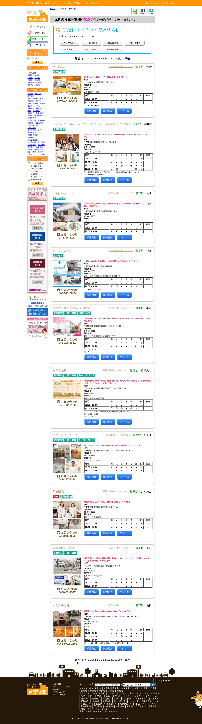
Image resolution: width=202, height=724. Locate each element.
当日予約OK (35, 171)
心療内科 (31, 101)
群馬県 (30, 78)
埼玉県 (37, 78)
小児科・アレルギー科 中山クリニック (77, 124)
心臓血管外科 (33, 135)
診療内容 (91, 111)
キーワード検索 (38, 45)
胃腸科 (30, 116)
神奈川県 (31, 83)
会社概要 (56, 684)
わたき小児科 (61, 605)
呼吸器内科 (38, 116)
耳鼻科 (42, 103)
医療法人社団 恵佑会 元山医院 (71, 308)
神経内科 (31, 123)
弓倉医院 (58, 491)
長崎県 (111, 691)
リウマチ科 (32, 128)
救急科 (40, 152)
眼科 (29, 103)
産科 (29, 111)
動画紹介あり (36, 180)
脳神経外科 (32, 145)
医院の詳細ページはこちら (121, 66)
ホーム (52, 9)
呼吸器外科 (32, 133)
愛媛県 (102, 691)
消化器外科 (32, 142)
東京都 (37, 80)
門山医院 (58, 66)
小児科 (129, 696)
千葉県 (30, 80)
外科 (39, 130)
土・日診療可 (36, 166)
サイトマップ (154, 3)
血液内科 (39, 123)
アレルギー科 (33, 125)
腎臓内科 (41, 120)
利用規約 (56, 689)
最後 (127, 58)
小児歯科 (31, 96)
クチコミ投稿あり (37, 163)
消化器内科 (32, 120)
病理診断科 (38, 150)
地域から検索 (37, 39)
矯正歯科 (37, 94)
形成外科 (41, 145)
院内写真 (107, 111)
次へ (120, 58)
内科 (41, 99)
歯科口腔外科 (33, 99)
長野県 (38, 83)
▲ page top (164, 680)
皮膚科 (35, 103)
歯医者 (30, 94)
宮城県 (120, 691)
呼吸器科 (39, 113)
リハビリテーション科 (36, 154)
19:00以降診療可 (37, 169)
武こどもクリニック (65, 435)
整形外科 (31, 106)
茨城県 (30, 75)
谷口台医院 (59, 370)
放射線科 (39, 147)
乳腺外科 (31, 137)
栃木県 (37, 75)
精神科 (38, 101)
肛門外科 (41, 142)
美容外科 (36, 111)
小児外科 (31, 147)
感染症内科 (32, 130)
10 (108, 58)
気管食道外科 (33, 140)
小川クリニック (62, 250)
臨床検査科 (32, 152)
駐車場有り (35, 174)
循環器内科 (32, 118)
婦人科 (38, 108)
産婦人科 (31, 108)
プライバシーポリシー (62, 687)
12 (115, 58)
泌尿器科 (31, 113)
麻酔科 (30, 150)
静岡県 (30, 85)
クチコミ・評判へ (111, 711)
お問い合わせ (170, 3)
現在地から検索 (38, 33)
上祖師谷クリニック (65, 193)
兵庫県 (37, 85)
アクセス (124, 111)
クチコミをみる (38, 27)
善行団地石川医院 (64, 547)
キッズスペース (37, 177)
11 (112, 58)
